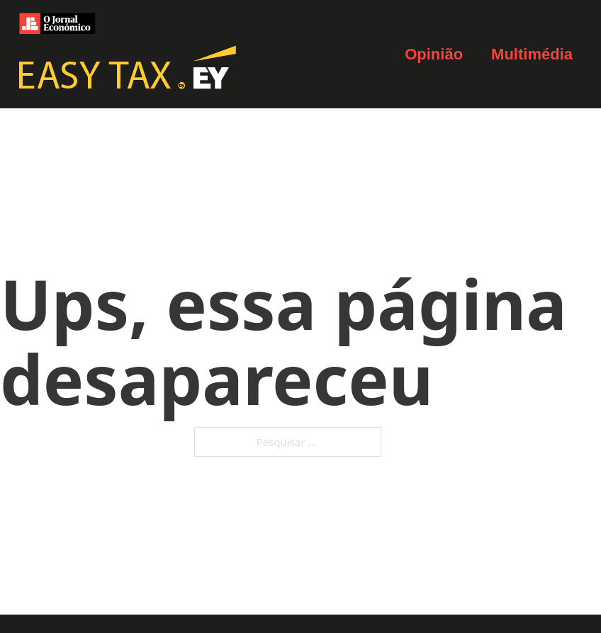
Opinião (434, 54)
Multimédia (532, 54)
